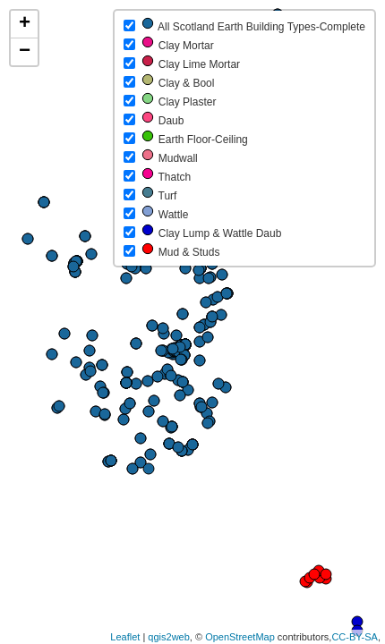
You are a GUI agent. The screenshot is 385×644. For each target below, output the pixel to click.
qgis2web (168, 636)
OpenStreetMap (240, 636)
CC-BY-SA (354, 636)
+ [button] (24, 24)
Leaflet (125, 636)
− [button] (24, 51)
